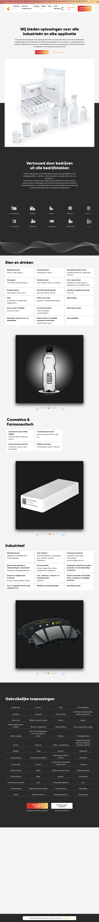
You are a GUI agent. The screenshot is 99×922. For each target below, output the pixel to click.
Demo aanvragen (42, 52)
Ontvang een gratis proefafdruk (61, 805)
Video (50, 6)
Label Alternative (57, 7)
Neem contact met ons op (85, 8)
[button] (36, 408)
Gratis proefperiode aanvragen (37, 805)
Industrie (36, 6)
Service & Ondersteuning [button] (26, 8)
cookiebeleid (66, 918)
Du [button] (62, 8)
